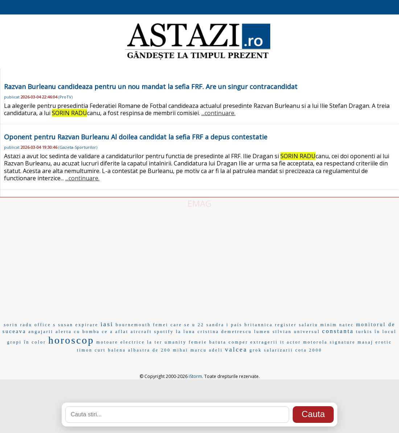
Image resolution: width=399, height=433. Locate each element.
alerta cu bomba (77, 331)
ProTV (65, 97)
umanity (175, 342)
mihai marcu (190, 350)
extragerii (264, 342)
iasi (107, 324)
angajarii (40, 331)
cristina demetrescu (224, 331)
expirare (86, 324)
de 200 (161, 350)
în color (35, 342)
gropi (14, 342)
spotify (164, 331)
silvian (282, 331)
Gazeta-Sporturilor (77, 147)
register (286, 324)
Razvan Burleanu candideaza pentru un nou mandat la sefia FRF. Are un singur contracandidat (150, 86)
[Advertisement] (199, 263)
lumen (262, 331)
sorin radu (18, 324)
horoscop (71, 340)
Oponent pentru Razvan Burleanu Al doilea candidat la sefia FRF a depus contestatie (135, 137)
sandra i (217, 324)
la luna (185, 331)
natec (346, 324)
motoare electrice (120, 342)
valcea (236, 349)
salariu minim (318, 324)
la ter (155, 342)
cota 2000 (308, 350)
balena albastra (129, 350)
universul (307, 331)
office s (45, 324)
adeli (216, 350)
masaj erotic (375, 342)
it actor (290, 342)
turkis (364, 331)
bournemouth (133, 324)
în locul (385, 331)
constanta (338, 331)
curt (100, 350)
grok (256, 350)
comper (238, 342)
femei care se (171, 324)
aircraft (141, 331)
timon (84, 350)
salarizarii (278, 350)
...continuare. (218, 113)
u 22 (198, 324)
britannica (258, 324)
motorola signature (329, 342)
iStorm (195, 376)
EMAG (199, 203)
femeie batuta (207, 342)
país (236, 324)
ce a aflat (115, 331)
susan (65, 324)
